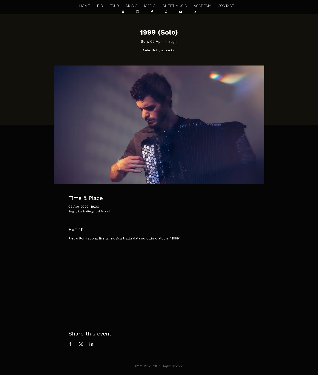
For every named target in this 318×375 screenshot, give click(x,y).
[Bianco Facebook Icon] (152, 12)
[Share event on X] (81, 344)
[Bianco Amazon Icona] (195, 12)
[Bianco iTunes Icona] (166, 12)
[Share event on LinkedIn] (91, 344)
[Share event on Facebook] (70, 344)
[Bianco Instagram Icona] (137, 12)
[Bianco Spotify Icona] (123, 12)
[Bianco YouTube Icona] (181, 12)
